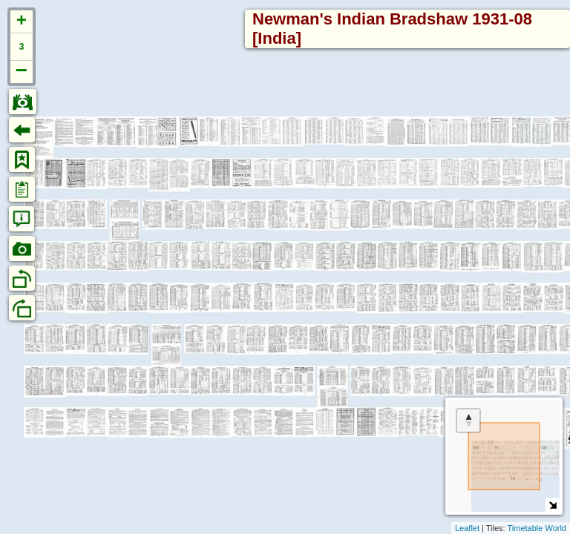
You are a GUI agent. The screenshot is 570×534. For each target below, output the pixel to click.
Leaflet (467, 528)
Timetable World (537, 528)
